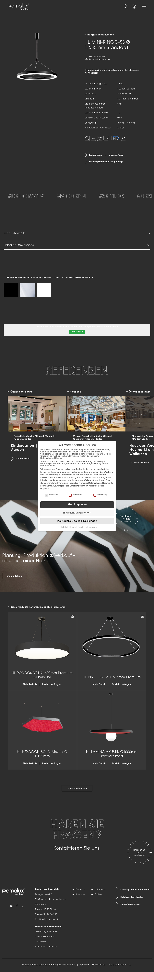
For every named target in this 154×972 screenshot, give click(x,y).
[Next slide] (137, 418)
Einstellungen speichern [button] (77, 513)
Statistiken (75, 495)
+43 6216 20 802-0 (46, 909)
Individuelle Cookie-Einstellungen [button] (77, 521)
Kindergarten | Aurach (24, 447)
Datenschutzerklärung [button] (78, 527)
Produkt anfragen (51, 684)
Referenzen (100, 889)
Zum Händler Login (130, 904)
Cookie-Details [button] (63, 527)
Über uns (80, 894)
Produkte (80, 889)
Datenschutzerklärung (99, 483)
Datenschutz (98, 965)
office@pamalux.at (48, 920)
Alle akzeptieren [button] (77, 504)
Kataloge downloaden (131, 897)
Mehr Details (30, 684)
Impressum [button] (93, 527)
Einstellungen (81, 486)
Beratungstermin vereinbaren (135, 889)
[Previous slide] (16, 418)
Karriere (98, 894)
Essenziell (51, 495)
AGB (110, 965)
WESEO (128, 965)
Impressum (84, 965)
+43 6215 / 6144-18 (47, 947)
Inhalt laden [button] (77, 332)
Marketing (100, 495)
